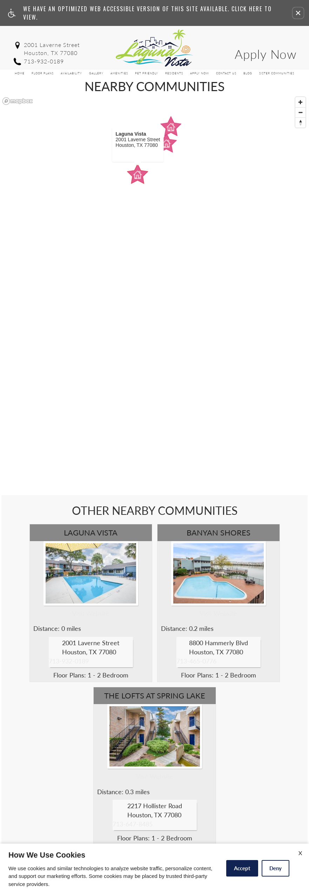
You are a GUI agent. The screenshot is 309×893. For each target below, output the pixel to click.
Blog (247, 73)
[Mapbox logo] (17, 101)
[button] (298, 13)
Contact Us (226, 73)
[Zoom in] (300, 102)
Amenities (119, 73)
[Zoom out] (300, 112)
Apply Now (266, 54)
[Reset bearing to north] (300, 122)
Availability (71, 73)
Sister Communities (276, 73)
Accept (242, 868)
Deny (275, 868)
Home (20, 73)
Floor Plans (43, 73)
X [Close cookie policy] (300, 853)
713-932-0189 (44, 61)
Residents (174, 73)
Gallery (96, 73)
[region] (154, 295)
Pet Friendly (146, 73)
